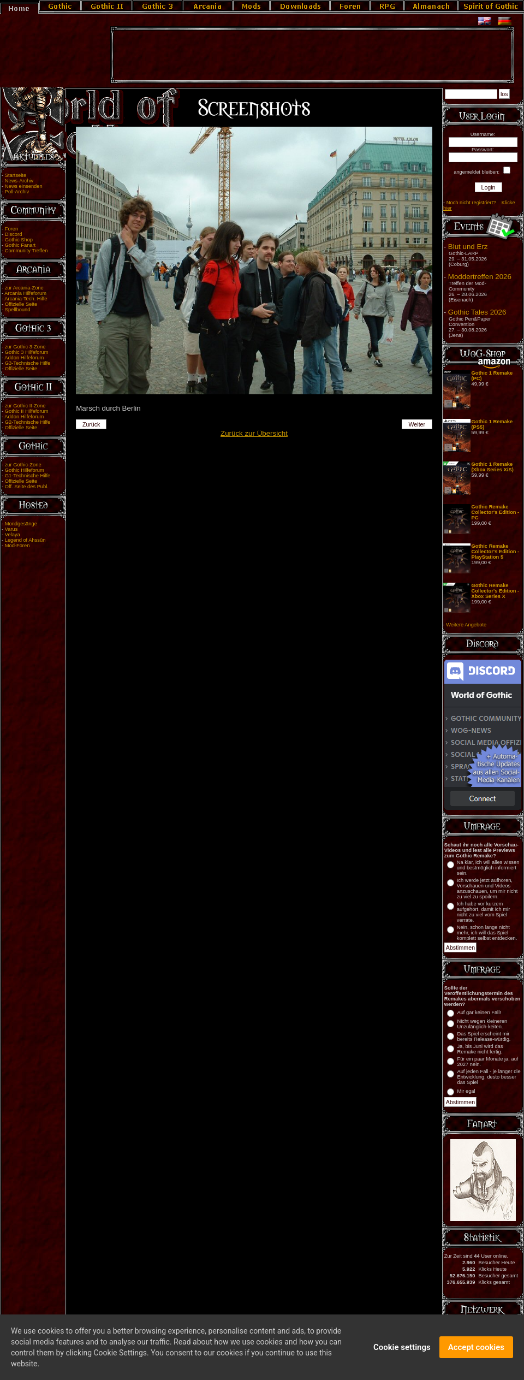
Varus (11, 529)
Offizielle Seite (21, 304)
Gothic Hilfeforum (24, 470)
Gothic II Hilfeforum (27, 411)
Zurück (91, 424)
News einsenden (24, 186)
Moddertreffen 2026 (479, 277)
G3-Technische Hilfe (27, 363)
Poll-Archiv (17, 191)
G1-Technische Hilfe (27, 475)
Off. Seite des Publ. (27, 486)
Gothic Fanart (20, 245)
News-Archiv (19, 180)
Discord (13, 234)
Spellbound (18, 309)
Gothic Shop (19, 239)
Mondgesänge (21, 523)
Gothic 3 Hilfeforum (27, 352)
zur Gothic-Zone (23, 464)
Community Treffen (26, 250)
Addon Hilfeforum (24, 357)
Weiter (417, 424)
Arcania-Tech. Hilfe (25, 298)
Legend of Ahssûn (25, 540)
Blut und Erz (468, 246)
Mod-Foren (17, 545)
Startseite (15, 175)
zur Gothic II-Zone (25, 405)
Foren (11, 229)
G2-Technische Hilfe (27, 422)
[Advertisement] (312, 55)
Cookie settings (402, 1353)
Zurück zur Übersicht (254, 433)
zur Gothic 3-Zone (25, 347)
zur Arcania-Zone (24, 288)
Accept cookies (476, 1353)
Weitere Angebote (466, 624)
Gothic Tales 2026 (477, 312)
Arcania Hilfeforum (25, 293)
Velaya (12, 534)
